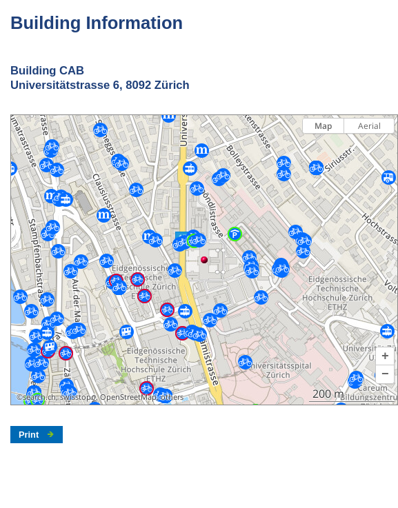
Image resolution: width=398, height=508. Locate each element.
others (172, 397)
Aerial (369, 126)
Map (323, 126)
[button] (385, 356)
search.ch (39, 397)
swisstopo (78, 397)
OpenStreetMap (128, 397)
